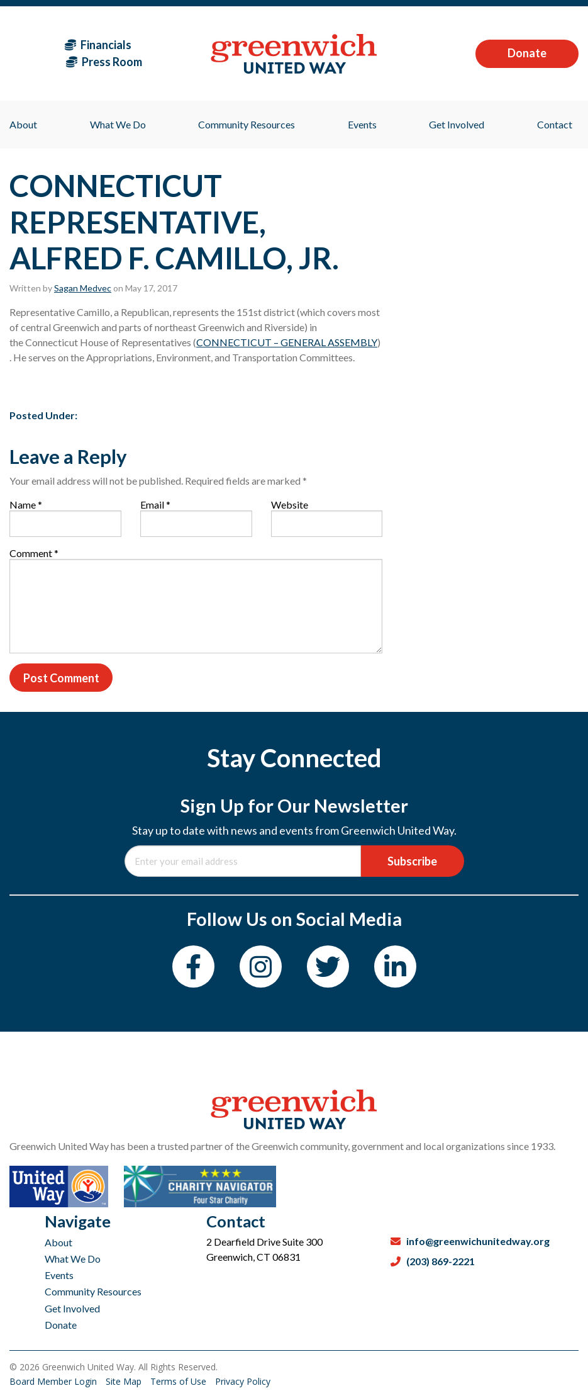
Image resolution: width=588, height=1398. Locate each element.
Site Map (125, 1381)
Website (289, 504)
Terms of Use (179, 1381)
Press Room (104, 62)
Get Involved (72, 1308)
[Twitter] (328, 966)
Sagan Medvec (82, 288)
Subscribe (412, 861)
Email (155, 504)
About (58, 1242)
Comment (33, 553)
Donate (527, 53)
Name (25, 504)
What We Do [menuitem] (118, 124)
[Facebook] (193, 966)
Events (59, 1275)
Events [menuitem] (362, 124)
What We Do (73, 1259)
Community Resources (93, 1291)
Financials (98, 45)
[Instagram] (261, 966)
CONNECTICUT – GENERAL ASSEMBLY (286, 342)
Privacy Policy (242, 1381)
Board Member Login (54, 1381)
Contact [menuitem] (554, 124)
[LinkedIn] (395, 966)
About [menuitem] (23, 124)
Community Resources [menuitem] (246, 124)
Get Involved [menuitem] (456, 124)
